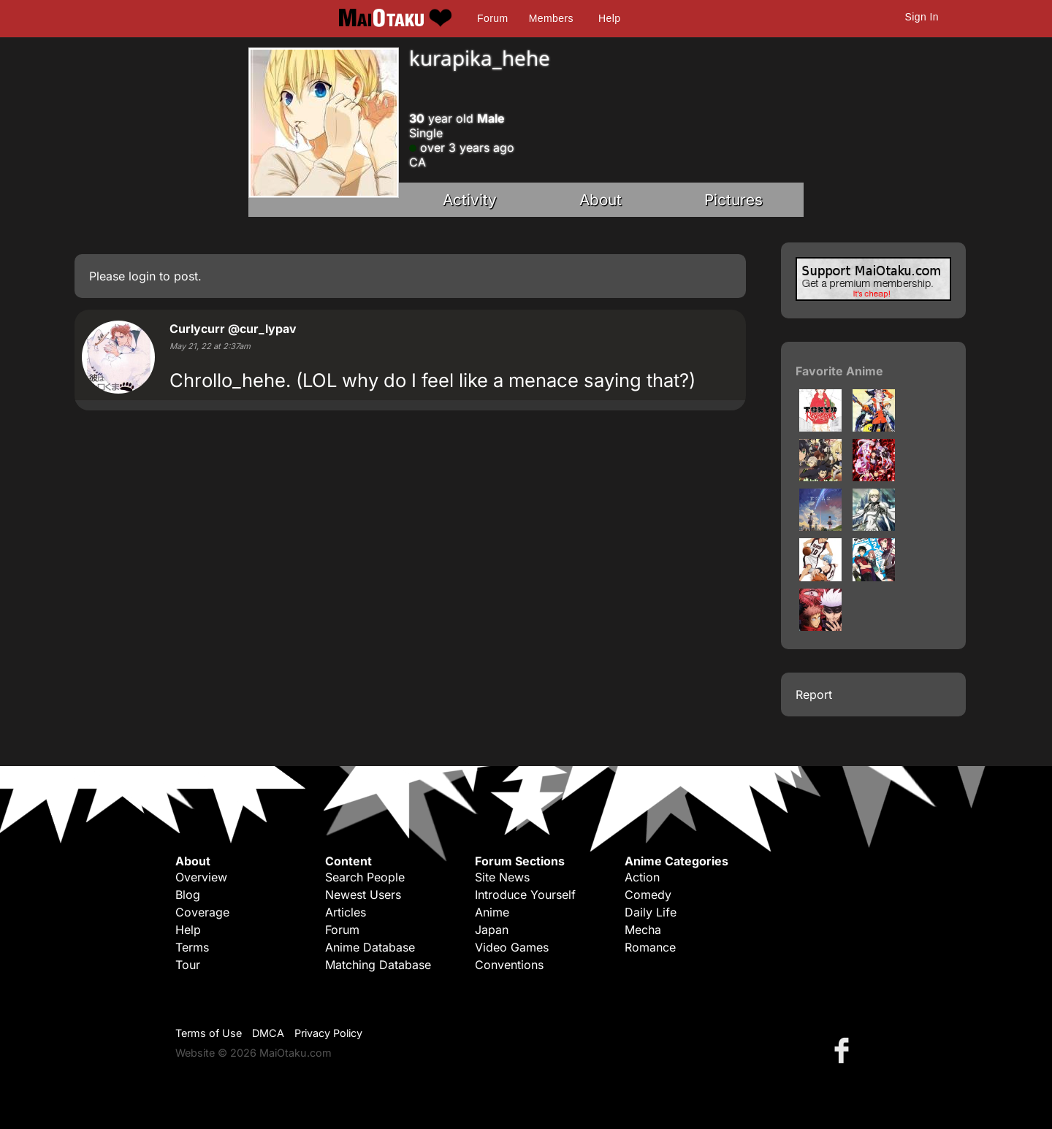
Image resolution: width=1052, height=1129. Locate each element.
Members (551, 18)
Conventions (509, 964)
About (600, 200)
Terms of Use (208, 1033)
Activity (470, 200)
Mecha (643, 929)
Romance (650, 947)
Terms (192, 947)
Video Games (512, 947)
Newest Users (363, 894)
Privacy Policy (328, 1033)
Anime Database (370, 947)
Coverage (202, 912)
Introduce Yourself (525, 894)
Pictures (733, 200)
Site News (502, 877)
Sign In (922, 17)
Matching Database (378, 964)
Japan (491, 929)
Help (609, 18)
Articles (345, 912)
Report (814, 694)
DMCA (268, 1033)
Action (642, 877)
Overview (201, 877)
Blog (187, 894)
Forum (492, 18)
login (142, 276)
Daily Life (650, 912)
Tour (187, 964)
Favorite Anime (839, 371)
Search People (365, 877)
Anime (492, 912)
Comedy (648, 894)
